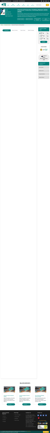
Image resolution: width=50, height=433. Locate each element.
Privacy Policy (16, 416)
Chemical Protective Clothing (9, 35)
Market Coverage (31, 30)
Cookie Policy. (29, 431)
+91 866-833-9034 (30, 425)
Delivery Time (41, 70)
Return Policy (16, 420)
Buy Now (43, 41)
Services (4, 419)
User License (41, 67)
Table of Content (15, 30)
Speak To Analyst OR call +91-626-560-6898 (44, 57)
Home (2, 24)
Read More (9, 404)
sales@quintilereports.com (26, 376)
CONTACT (32, 5)
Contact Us (4, 417)
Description (7, 30)
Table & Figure (22, 30)
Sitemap (4, 421)
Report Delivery (41, 77)
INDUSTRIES (13, 5)
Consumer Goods (7, 24)
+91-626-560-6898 (31, 423)
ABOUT (28, 5)
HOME (8, 5)
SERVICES (18, 5)
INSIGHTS (23, 5)
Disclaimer (16, 418)
